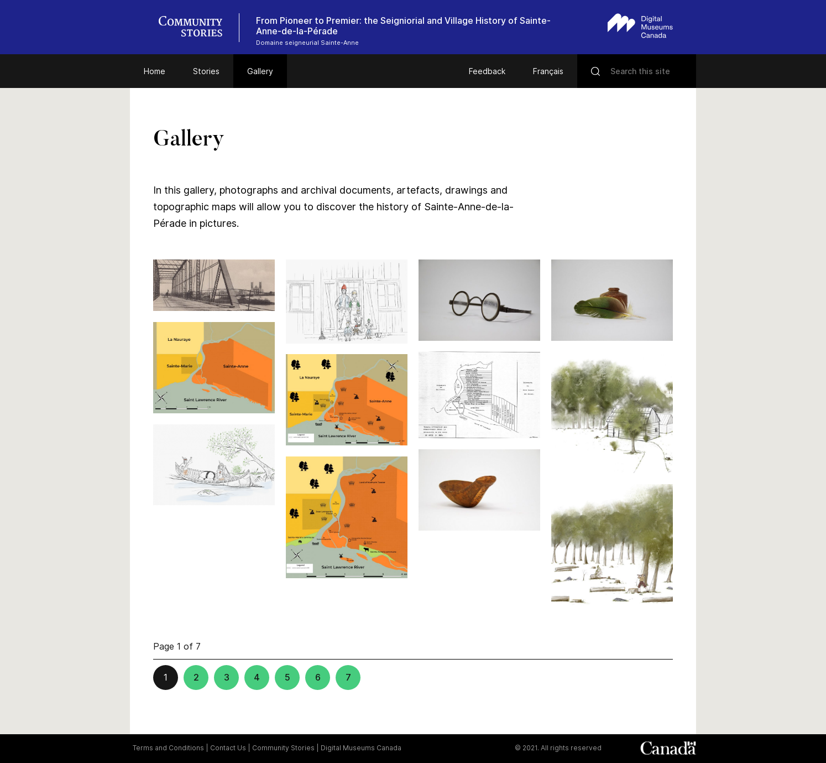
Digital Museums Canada (361, 748)
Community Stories (283, 748)
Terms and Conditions (168, 748)
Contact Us (228, 748)
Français (548, 71)
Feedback (487, 71)
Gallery (260, 71)
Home (154, 71)
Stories (206, 71)
